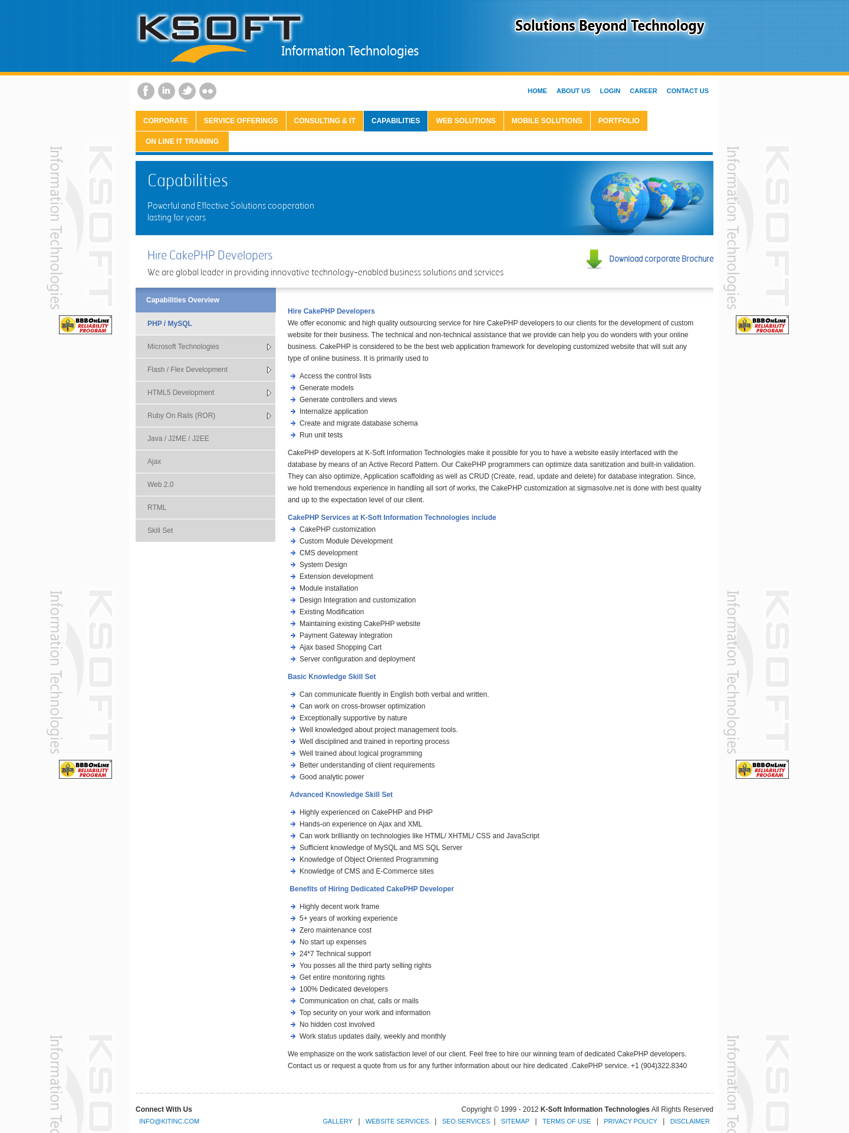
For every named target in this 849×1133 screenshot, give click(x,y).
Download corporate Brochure (661, 258)
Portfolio (619, 121)
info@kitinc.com (169, 1121)
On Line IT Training (182, 141)
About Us (573, 90)
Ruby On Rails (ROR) (181, 415)
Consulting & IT (325, 121)
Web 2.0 (160, 484)
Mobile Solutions (547, 121)
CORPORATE (165, 121)
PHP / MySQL (169, 324)
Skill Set (160, 530)
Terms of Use (566, 1121)
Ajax (154, 461)
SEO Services (466, 1121)
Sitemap (515, 1121)
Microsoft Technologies (183, 346)
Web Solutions (465, 121)
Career (643, 90)
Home (537, 90)
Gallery (338, 1121)
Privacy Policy (630, 1121)
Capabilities (395, 121)
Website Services (397, 1121)
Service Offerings (241, 121)
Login (610, 90)
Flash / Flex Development (187, 369)
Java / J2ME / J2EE (178, 438)
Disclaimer (690, 1121)
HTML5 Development (180, 392)
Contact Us (688, 90)
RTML (156, 507)
